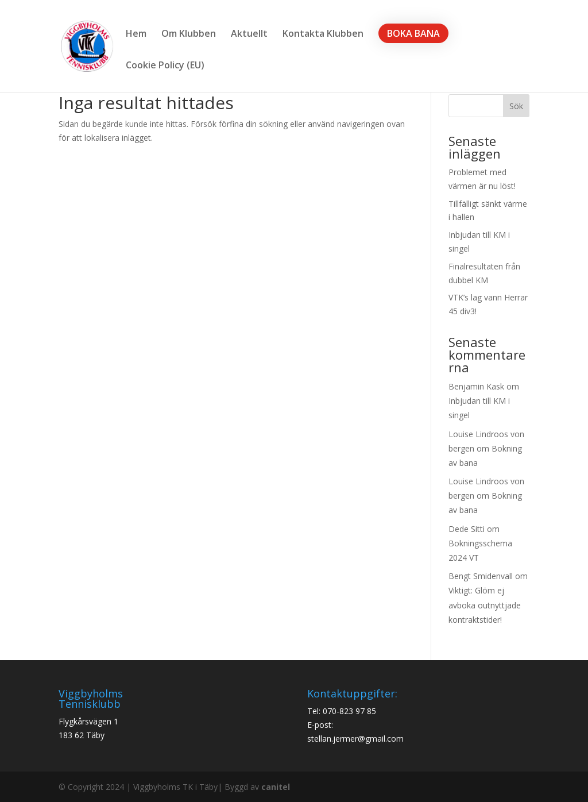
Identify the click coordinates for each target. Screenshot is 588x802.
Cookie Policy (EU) (165, 66)
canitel (275, 786)
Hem (136, 34)
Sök (516, 106)
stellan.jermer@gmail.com (355, 738)
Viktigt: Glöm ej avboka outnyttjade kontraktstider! (484, 604)
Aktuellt (249, 34)
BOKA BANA (413, 33)
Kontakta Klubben (323, 34)
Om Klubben (188, 34)
